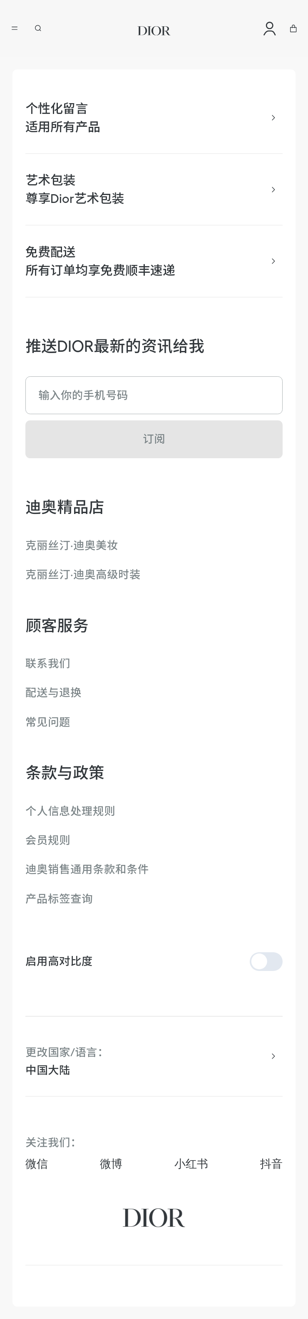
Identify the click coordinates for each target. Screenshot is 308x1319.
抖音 (271, 1164)
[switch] (266, 961)
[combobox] (154, 1070)
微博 (111, 1164)
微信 (36, 1164)
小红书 (191, 1164)
